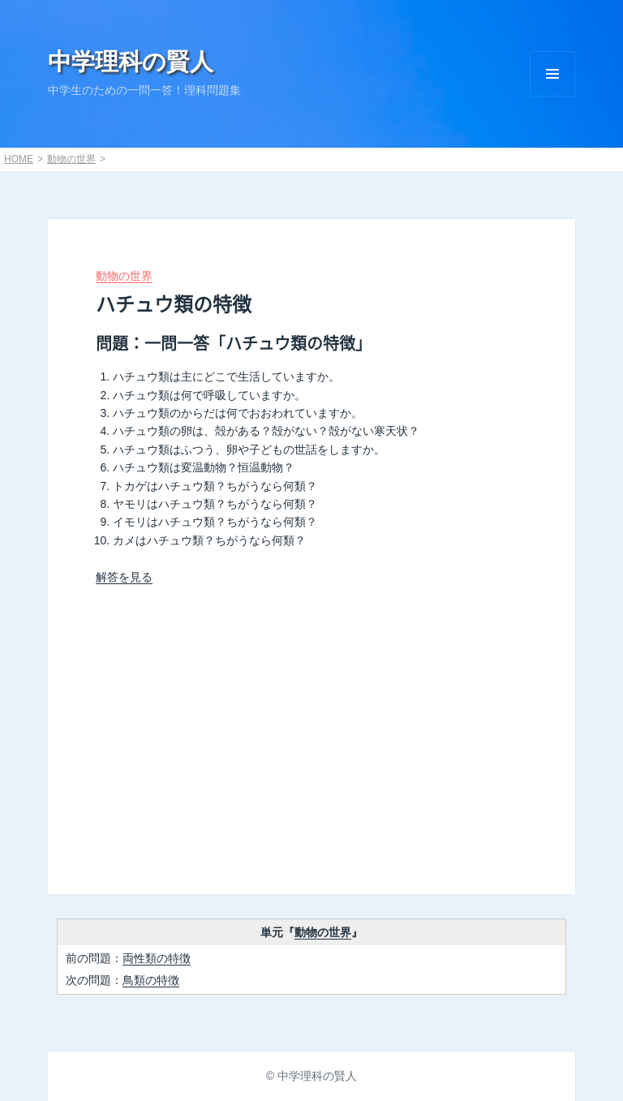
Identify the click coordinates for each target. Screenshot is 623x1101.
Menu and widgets (552, 74)
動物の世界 (71, 159)
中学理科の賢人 (130, 62)
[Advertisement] (311, 732)
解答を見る (124, 576)
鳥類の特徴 (150, 980)
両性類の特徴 (156, 958)
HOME (18, 159)
